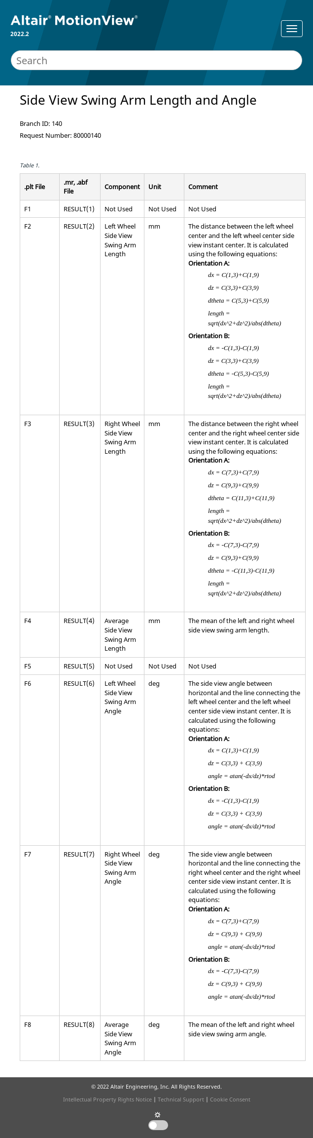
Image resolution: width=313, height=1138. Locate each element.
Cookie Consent (230, 1099)
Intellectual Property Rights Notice (107, 1099)
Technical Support (181, 1099)
